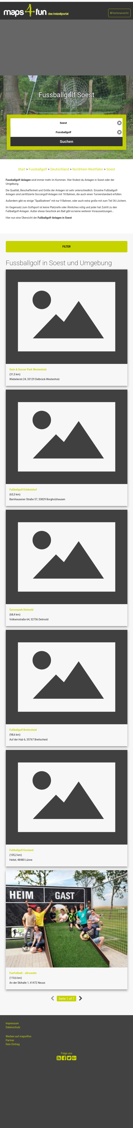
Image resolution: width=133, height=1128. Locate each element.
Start (22, 169)
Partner (10, 1040)
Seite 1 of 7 (66, 998)
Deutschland (60, 169)
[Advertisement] (66, 47)
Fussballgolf (38, 169)
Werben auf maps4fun (18, 1036)
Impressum (12, 1023)
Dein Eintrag (13, 1044)
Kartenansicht (119, 13)
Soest (110, 169)
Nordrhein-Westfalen (88, 169)
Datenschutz (13, 1027)
